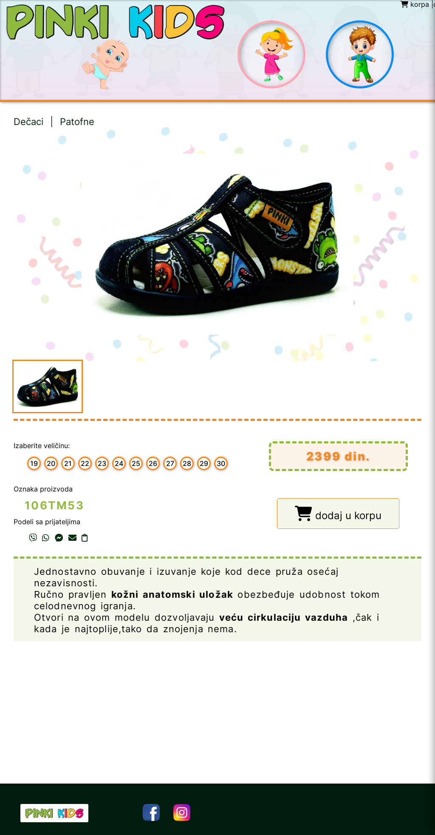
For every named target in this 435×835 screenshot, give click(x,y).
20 (51, 463)
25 (136, 463)
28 (187, 463)
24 (119, 463)
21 (68, 463)
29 (204, 463)
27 (170, 463)
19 (34, 463)
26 (153, 463)
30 (221, 463)
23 (102, 463)
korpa (415, 4)
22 (85, 463)
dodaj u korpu (338, 514)
